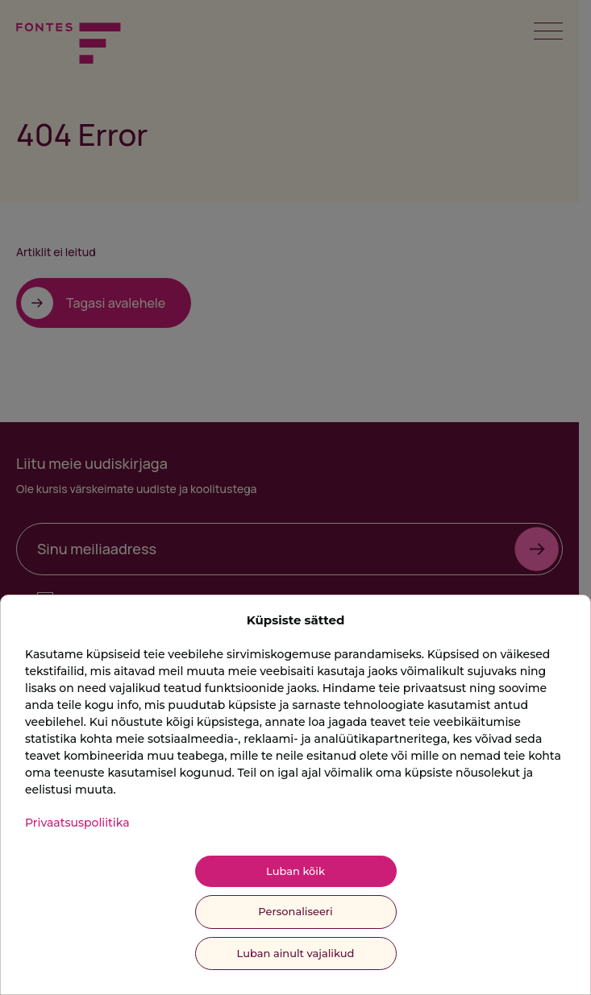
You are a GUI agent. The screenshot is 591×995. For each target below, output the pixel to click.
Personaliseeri (295, 911)
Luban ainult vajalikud (296, 953)
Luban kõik (295, 870)
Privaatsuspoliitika (77, 822)
